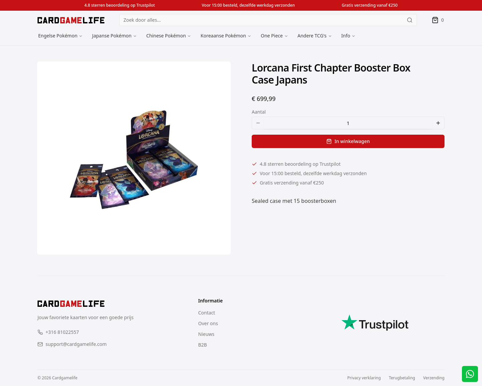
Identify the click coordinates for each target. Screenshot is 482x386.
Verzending (434, 378)
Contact (206, 312)
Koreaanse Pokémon (223, 35)
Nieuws (206, 334)
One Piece (272, 35)
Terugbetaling (402, 378)
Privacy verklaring (364, 378)
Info (345, 35)
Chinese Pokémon (166, 35)
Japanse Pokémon (112, 35)
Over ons (208, 323)
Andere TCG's (312, 35)
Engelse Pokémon (57, 35)
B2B (202, 345)
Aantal (259, 112)
